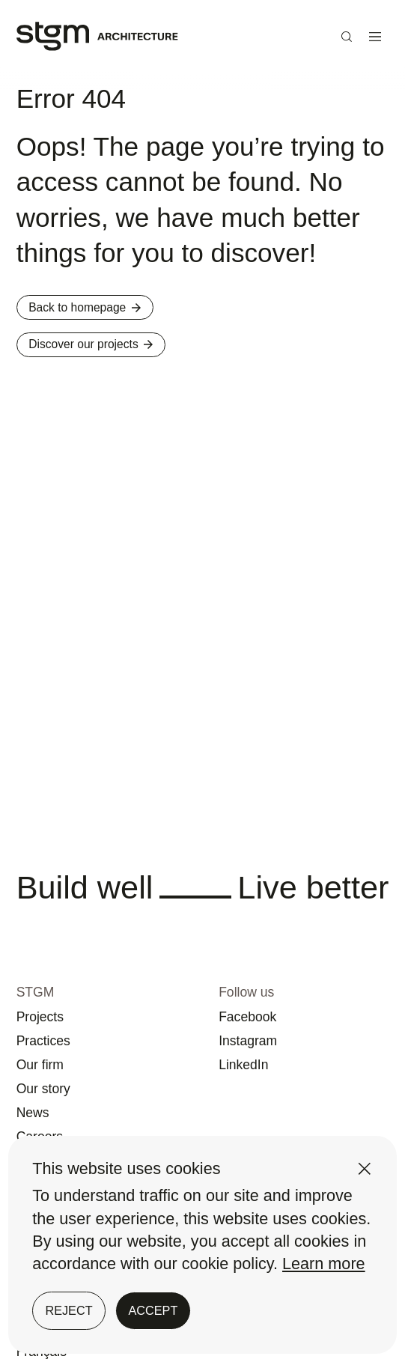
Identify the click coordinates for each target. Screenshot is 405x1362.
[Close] (364, 1169)
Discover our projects (117, 357)
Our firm (49, 1038)
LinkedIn (253, 1038)
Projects (49, 979)
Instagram (259, 1008)
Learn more (323, 1263)
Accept (153, 1310)
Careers (49, 1125)
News (39, 1096)
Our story (53, 1067)
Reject (68, 1310)
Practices (53, 1008)
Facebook (259, 979)
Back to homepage (109, 312)
